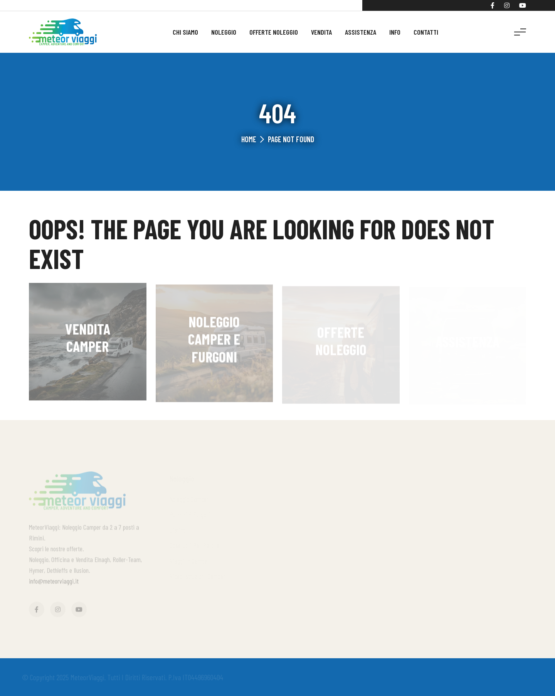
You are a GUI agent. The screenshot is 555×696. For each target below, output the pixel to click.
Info (394, 32)
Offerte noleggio (273, 32)
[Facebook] (492, 5)
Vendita (321, 32)
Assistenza (360, 32)
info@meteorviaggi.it (54, 582)
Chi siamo (185, 32)
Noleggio (223, 32)
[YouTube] (522, 5)
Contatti (426, 32)
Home (248, 139)
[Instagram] (507, 5)
